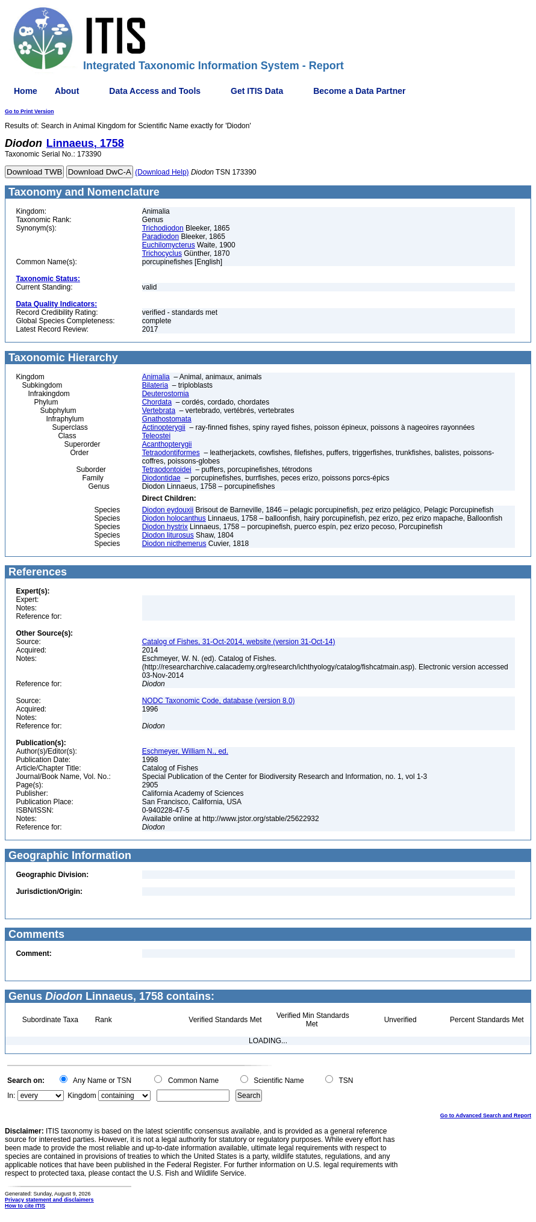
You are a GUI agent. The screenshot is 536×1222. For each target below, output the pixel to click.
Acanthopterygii (167, 444)
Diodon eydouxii (167, 510)
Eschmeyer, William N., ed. (185, 751)
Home (25, 91)
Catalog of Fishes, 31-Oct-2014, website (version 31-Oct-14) (238, 641)
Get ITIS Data (257, 91)
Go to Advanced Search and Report (485, 1115)
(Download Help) (162, 172)
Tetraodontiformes (171, 452)
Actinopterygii (163, 427)
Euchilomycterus (168, 245)
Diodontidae (161, 478)
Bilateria (155, 385)
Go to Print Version (29, 111)
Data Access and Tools (155, 91)
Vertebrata (158, 410)
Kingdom (81, 1095)
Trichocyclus (162, 253)
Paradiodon (160, 236)
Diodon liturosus (168, 535)
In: (11, 1095)
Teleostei (156, 436)
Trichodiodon (163, 228)
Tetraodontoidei (167, 469)
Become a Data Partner (359, 91)
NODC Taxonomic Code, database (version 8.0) (218, 700)
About (67, 91)
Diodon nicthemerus (174, 543)
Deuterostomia (165, 393)
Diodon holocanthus (174, 518)
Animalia (156, 377)
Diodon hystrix (165, 527)
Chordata (157, 402)
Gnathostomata (167, 419)
